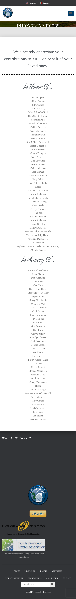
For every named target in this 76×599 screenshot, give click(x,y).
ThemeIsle (47, 592)
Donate (43, 571)
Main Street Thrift (14, 578)
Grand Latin (52, 578)
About (17, 571)
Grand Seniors (35, 578)
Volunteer (57, 571)
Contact (67, 578)
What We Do (30, 571)
